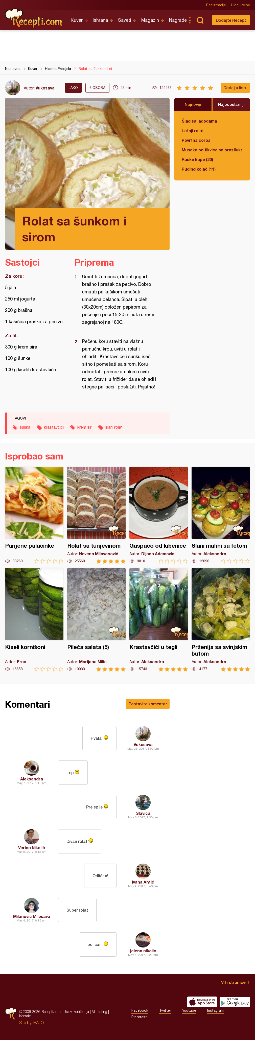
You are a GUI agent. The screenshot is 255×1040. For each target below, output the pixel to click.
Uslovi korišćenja (76, 1011)
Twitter (165, 1010)
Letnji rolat (193, 130)
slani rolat (114, 427)
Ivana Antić (143, 882)
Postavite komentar (148, 703)
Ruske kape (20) (197, 159)
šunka (25, 427)
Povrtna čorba (196, 140)
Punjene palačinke (34, 515)
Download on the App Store (202, 1002)
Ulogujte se (240, 5)
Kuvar (77, 20)
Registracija (216, 5)
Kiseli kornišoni (34, 620)
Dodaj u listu (235, 87)
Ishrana (100, 20)
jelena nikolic (143, 950)
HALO (38, 1022)
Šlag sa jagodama (199, 121)
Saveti (124, 20)
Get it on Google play (235, 1002)
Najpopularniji (231, 104)
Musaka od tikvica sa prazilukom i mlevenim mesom (212, 149)
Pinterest (139, 1017)
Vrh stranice (233, 982)
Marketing (99, 1011)
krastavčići (54, 427)
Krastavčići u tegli (158, 620)
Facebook (139, 1010)
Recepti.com (34, 18)
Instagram (215, 1010)
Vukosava (45, 87)
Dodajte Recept (231, 20)
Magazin (150, 20)
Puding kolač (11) (199, 169)
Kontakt (25, 1016)
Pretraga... (199, 20)
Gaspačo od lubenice (158, 515)
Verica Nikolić (31, 847)
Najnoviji (193, 104)
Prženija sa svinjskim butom (221, 620)
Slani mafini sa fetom (221, 515)
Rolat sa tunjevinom (96, 515)
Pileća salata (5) (96, 620)
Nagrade (178, 20)
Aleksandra (31, 778)
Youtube (189, 1010)
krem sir (84, 427)
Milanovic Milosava (31, 916)
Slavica (143, 813)
